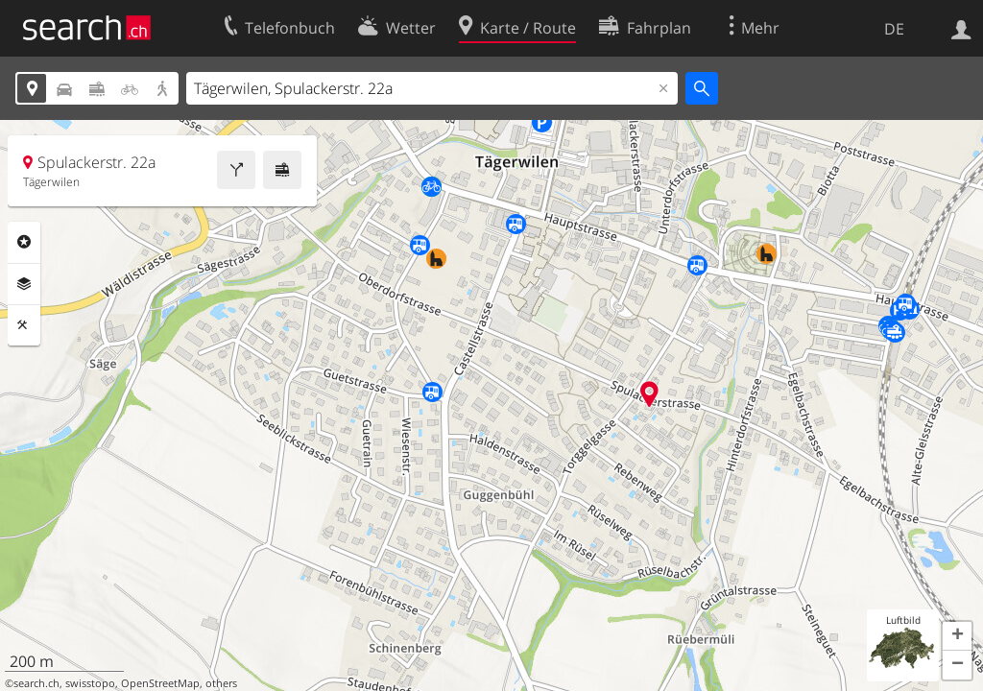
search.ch (36, 683)
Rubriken (24, 242)
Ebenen (24, 284)
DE (894, 28)
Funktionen (24, 325)
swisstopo (90, 683)
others (221, 683)
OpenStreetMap (160, 683)
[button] (957, 636)
